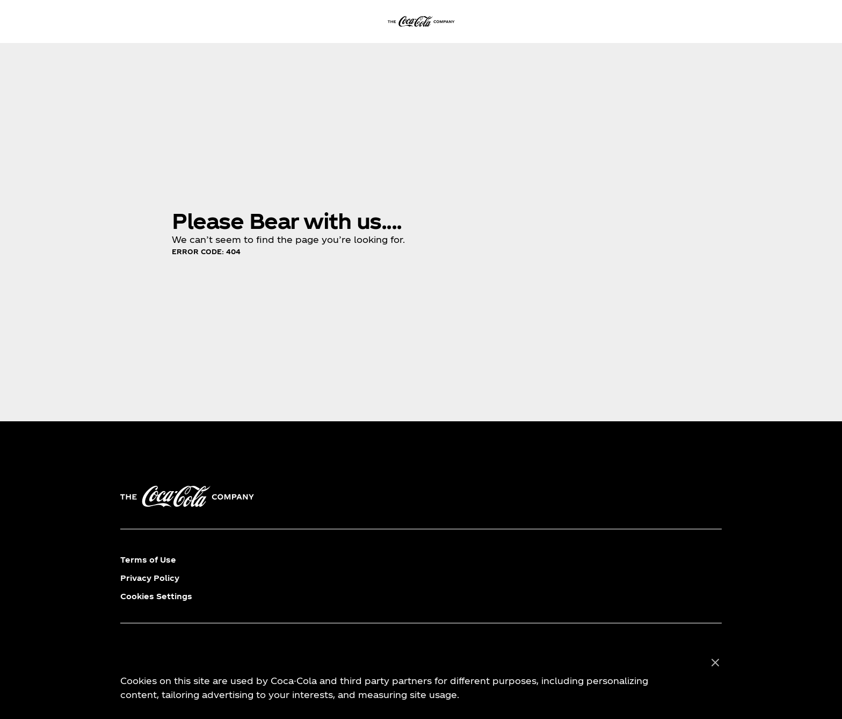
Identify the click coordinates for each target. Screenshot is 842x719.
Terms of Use (148, 559)
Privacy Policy (149, 578)
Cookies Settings (156, 596)
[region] (421, 679)
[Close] (715, 663)
